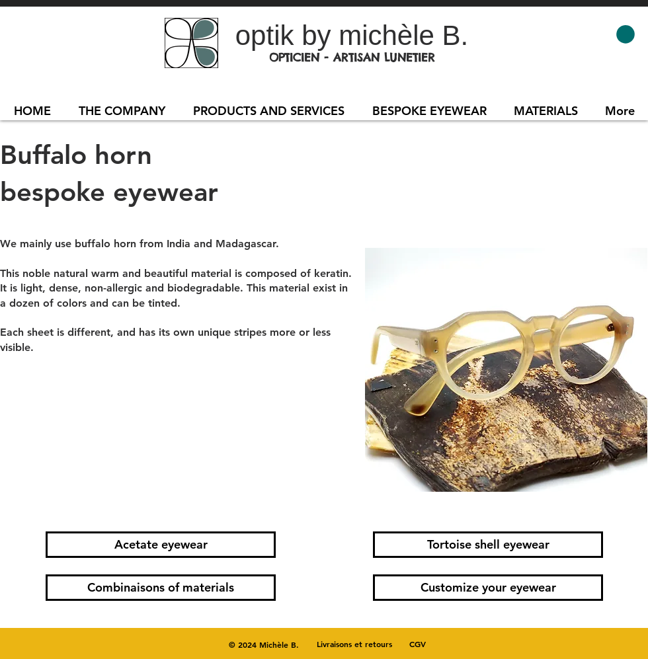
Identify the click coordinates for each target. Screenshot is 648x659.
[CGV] (417, 643)
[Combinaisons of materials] (161, 587)
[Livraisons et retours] (354, 643)
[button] (625, 34)
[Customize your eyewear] (488, 587)
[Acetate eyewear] (161, 544)
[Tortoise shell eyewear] (488, 544)
